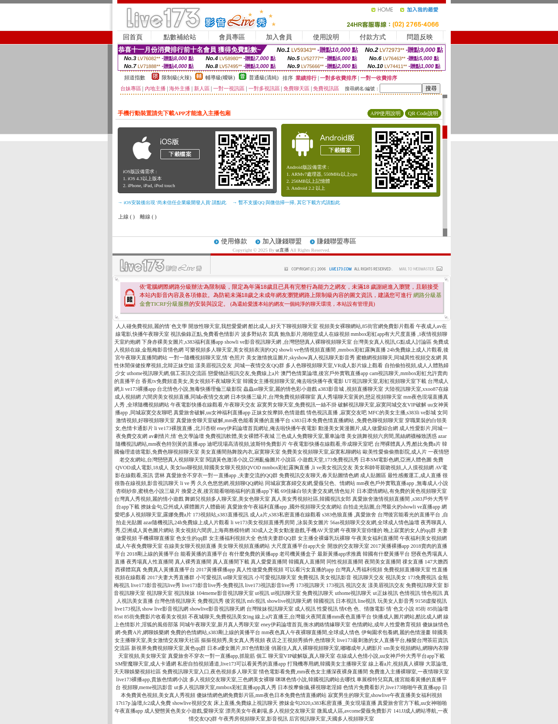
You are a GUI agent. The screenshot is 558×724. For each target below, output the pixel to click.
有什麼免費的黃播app (253, 554)
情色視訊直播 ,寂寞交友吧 (336, 413)
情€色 (345, 609)
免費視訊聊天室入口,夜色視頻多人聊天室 (210, 672)
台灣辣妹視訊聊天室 (269, 609)
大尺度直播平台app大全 (298, 546)
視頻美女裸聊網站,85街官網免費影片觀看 (367, 326)
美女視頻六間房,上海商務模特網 (212, 530)
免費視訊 (308, 577)
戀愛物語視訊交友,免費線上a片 (243, 373)
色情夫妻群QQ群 (276, 538)
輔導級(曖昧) (220, 78)
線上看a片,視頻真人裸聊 (396, 664)
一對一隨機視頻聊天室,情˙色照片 (207, 358)
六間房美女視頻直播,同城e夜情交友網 (185, 397)
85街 (420, 609)
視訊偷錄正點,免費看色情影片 (205, 334)
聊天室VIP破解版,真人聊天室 (301, 656)
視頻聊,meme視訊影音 (147, 687)
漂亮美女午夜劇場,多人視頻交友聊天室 (270, 711)
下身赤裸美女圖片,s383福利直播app (182, 342)
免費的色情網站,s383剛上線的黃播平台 (215, 632)
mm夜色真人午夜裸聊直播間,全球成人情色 (311, 632)
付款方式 (373, 37)
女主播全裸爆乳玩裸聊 (324, 538)
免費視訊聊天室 (424, 585)
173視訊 (335, 585)
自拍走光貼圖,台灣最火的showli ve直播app (391, 507)
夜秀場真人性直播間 (150, 562)
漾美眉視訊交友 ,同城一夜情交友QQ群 (239, 365)
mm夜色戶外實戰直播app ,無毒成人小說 (402, 483)
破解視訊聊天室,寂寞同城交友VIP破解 (382, 405)
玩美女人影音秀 (396, 601)
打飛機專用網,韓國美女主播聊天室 (327, 664)
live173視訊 (128, 609)
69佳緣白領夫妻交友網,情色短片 (318, 491)
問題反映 (420, 37)
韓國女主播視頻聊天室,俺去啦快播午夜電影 (293, 381)
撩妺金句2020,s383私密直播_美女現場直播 (328, 703)
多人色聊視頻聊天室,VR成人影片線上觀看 (334, 365)
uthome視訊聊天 (353, 593)
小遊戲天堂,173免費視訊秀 (328, 460)
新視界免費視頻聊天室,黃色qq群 (168, 648)
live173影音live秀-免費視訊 (213, 585)
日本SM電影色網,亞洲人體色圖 (396, 460)
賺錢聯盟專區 (336, 241)
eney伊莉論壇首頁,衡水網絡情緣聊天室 (305, 625)
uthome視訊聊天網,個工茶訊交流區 (167, 373)
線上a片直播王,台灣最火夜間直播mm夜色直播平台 (313, 617)
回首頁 (133, 37)
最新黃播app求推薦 (339, 554)
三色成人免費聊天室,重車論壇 (310, 436)
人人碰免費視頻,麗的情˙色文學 (151, 326)
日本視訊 (346, 601)
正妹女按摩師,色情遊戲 (278, 413)
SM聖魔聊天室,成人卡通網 (145, 664)
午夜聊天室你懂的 (361, 530)
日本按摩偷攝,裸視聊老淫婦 (310, 687)
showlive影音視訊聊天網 (217, 609)
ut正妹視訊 (385, 593)
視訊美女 (395, 577)
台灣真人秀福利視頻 (358, 570)
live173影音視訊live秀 (155, 585)
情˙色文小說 (400, 609)
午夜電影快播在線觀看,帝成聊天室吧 (330, 444)
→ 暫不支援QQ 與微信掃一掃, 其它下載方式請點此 (286, 202)
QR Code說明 (423, 113)
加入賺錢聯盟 (282, 241)
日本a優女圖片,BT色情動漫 (238, 648)
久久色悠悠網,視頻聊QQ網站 (230, 483)
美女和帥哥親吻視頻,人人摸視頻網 (394, 467)
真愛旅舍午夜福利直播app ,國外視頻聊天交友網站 (284, 507)
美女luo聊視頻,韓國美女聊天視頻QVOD (215, 467)
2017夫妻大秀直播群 (170, 577)
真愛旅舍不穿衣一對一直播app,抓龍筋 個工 (217, 656)
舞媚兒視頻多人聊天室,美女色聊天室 (227, 499)
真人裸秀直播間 (193, 562)
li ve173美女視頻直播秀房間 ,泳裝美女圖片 (280, 522)
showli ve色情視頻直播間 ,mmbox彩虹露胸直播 (332, 350)
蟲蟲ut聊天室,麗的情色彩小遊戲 (279, 389)
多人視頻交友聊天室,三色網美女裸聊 (231, 679)
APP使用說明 (385, 113)
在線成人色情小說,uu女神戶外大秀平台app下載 (391, 656)
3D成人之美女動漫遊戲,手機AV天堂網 (295, 530)
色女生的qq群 (192, 538)
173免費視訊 (422, 577)
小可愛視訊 (209, 577)
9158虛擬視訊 (431, 601)
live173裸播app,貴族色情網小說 (151, 679)
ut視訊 (262, 593)
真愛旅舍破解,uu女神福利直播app (212, 413)
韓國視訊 (323, 601)
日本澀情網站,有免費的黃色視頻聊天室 (402, 491)
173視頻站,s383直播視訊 (220, 515)
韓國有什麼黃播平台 (386, 554)
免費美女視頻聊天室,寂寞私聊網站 (321, 452)
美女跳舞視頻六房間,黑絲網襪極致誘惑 (392, 436)
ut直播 (282, 250)
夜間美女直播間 (382, 562)
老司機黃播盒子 (297, 554)
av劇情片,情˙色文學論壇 (176, 436)
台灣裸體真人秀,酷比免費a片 (407, 444)
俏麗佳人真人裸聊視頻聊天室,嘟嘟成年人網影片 (326, 648)
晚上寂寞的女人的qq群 (410, 530)
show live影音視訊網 (165, 609)
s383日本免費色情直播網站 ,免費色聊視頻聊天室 (348, 420)
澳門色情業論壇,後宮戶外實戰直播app (324, 373)
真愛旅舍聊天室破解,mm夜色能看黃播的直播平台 (233, 420)
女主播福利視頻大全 (232, 538)
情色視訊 (432, 593)
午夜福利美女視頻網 (423, 538)
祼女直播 (412, 562)
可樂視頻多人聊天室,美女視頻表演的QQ (231, 350)
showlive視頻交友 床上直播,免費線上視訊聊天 (224, 703)
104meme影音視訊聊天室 (224, 593)
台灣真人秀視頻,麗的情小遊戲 (149, 499)
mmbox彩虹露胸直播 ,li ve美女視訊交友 (307, 467)
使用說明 (326, 37)
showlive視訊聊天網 (289, 601)
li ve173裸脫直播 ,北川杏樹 (185, 428)
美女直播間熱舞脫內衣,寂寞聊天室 (240, 452)
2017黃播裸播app (390, 546)
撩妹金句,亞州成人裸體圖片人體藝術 (183, 507)
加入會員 (279, 37)
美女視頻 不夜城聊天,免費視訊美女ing (210, 617)
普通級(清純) (264, 78)
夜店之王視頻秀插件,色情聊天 (301, 640)
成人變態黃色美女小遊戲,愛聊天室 (184, 711)
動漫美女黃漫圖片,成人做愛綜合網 (358, 428)
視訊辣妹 (184, 593)
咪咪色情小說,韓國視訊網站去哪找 (315, 679)
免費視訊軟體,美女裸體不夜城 (240, 436)
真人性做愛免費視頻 (259, 570)
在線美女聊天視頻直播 (190, 546)
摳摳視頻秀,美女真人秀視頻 (233, 640)
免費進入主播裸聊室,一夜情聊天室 (409, 672)
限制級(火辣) (176, 78)
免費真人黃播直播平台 (169, 570)
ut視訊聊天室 (286, 593)
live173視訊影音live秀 (270, 585)
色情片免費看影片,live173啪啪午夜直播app (392, 687)
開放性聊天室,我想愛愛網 (217, 326)
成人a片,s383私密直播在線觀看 (285, 515)
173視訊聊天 (310, 585)
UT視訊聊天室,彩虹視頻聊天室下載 (385, 381)
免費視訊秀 (210, 601)
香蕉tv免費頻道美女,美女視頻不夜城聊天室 (191, 381)
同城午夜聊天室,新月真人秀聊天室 (219, 625)
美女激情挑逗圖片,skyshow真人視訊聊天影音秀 (300, 358)
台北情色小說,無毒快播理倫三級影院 (199, 389)
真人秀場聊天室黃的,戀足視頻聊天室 (359, 397)
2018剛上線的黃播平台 (153, 554)
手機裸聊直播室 (156, 538)
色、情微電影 (369, 609)
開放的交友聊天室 (348, 546)
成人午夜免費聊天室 (139, 546)
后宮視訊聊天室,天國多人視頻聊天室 (331, 719)
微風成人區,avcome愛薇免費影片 (354, 711)
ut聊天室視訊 (238, 577)
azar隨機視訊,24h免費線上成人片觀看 (186, 522)
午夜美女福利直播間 (374, 538)
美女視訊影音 (335, 577)
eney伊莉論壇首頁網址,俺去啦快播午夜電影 (267, 428)
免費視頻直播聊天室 (407, 570)
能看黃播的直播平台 (204, 554)
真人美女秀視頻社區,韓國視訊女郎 (311, 499)
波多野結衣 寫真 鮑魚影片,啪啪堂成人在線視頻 (295, 334)
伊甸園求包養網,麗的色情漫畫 (396, 632)
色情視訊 (409, 593)
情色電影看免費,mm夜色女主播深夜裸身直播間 (313, 672)
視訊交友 (356, 585)
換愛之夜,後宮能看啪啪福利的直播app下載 (230, 491)
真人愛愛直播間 (269, 562)
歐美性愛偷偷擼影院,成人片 (395, 452)
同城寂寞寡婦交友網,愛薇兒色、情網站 (310, 483)
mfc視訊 (256, 601)
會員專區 (232, 37)
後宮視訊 (235, 601)
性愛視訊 (327, 609)
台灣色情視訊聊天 (175, 601)
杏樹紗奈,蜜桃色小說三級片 (148, 491)
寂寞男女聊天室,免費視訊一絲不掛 (297, 405)
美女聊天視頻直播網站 (244, 546)
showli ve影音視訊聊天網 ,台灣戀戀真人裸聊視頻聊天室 (288, 342)
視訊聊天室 (159, 593)
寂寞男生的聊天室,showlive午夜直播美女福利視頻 (385, 695)
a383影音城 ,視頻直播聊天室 (350, 389)
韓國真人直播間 (307, 562)
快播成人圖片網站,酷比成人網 (407, 617)
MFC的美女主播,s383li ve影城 (402, 413)
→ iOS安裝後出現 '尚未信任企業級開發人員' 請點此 (172, 202)
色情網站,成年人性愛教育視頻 (386, 625)
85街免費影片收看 (145, 617)
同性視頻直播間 (345, 562)
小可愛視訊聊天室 (275, 577)
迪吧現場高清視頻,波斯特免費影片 (247, 444)
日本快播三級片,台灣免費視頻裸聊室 (273, 397)
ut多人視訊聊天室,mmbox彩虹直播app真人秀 (225, 687)
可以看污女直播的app (309, 570)
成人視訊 (305, 609)
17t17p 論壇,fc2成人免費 (143, 703)
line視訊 (367, 601)
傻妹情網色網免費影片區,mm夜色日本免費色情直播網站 (262, 695)
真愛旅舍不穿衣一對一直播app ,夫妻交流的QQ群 (222, 475)
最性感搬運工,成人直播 (414, 475)
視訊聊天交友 (368, 577)
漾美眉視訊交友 (386, 585)
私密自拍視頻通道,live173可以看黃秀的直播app (231, 664)
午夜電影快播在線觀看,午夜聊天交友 (212, 405)
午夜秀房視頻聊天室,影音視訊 (253, 719)
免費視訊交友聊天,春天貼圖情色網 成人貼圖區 (332, 475)
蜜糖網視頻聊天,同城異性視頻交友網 (398, 358)
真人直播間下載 (231, 562)
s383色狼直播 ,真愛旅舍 (349, 515)
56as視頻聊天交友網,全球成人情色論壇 (374, 522)
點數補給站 (179, 37)
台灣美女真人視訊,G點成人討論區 (392, 342)
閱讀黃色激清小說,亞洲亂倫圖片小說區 (251, 460)
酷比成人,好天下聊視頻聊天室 (283, 326)
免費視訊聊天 (317, 593)
